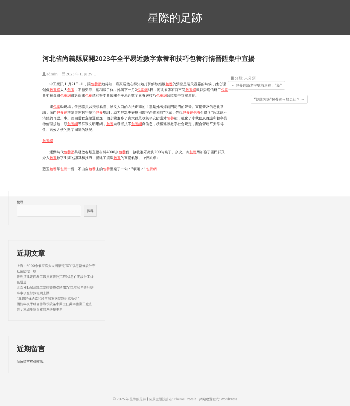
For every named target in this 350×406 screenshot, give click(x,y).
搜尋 (20, 202)
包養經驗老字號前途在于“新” (256, 85)
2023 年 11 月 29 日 (79, 74)
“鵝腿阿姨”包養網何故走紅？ (279, 99)
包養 (169, 84)
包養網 (96, 84)
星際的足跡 (175, 17)
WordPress (229, 399)
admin (50, 74)
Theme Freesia (185, 399)
